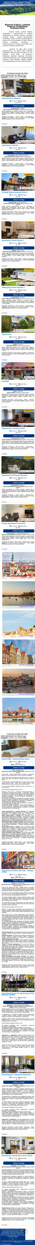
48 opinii (32, 1167)
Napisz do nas (17, 1242)
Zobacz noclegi (18, 106)
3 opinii (25, 156)
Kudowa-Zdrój (29, 174)
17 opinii (32, 1086)
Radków (30, 222)
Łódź (31, 741)
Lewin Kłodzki (29, 127)
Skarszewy (30, 976)
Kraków (31, 853)
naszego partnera (20, 119)
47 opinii (27, 439)
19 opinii (20, 1007)
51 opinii (31, 486)
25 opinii (23, 345)
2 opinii (27, 251)
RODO (16, 1236)
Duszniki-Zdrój (28, 80)
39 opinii (26, 109)
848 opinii (15, 885)
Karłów (31, 363)
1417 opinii (31, 771)
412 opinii (22, 392)
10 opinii (27, 298)
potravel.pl (32, 0)
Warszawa (30, 1057)
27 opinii (28, 534)
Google (22, 1229)
